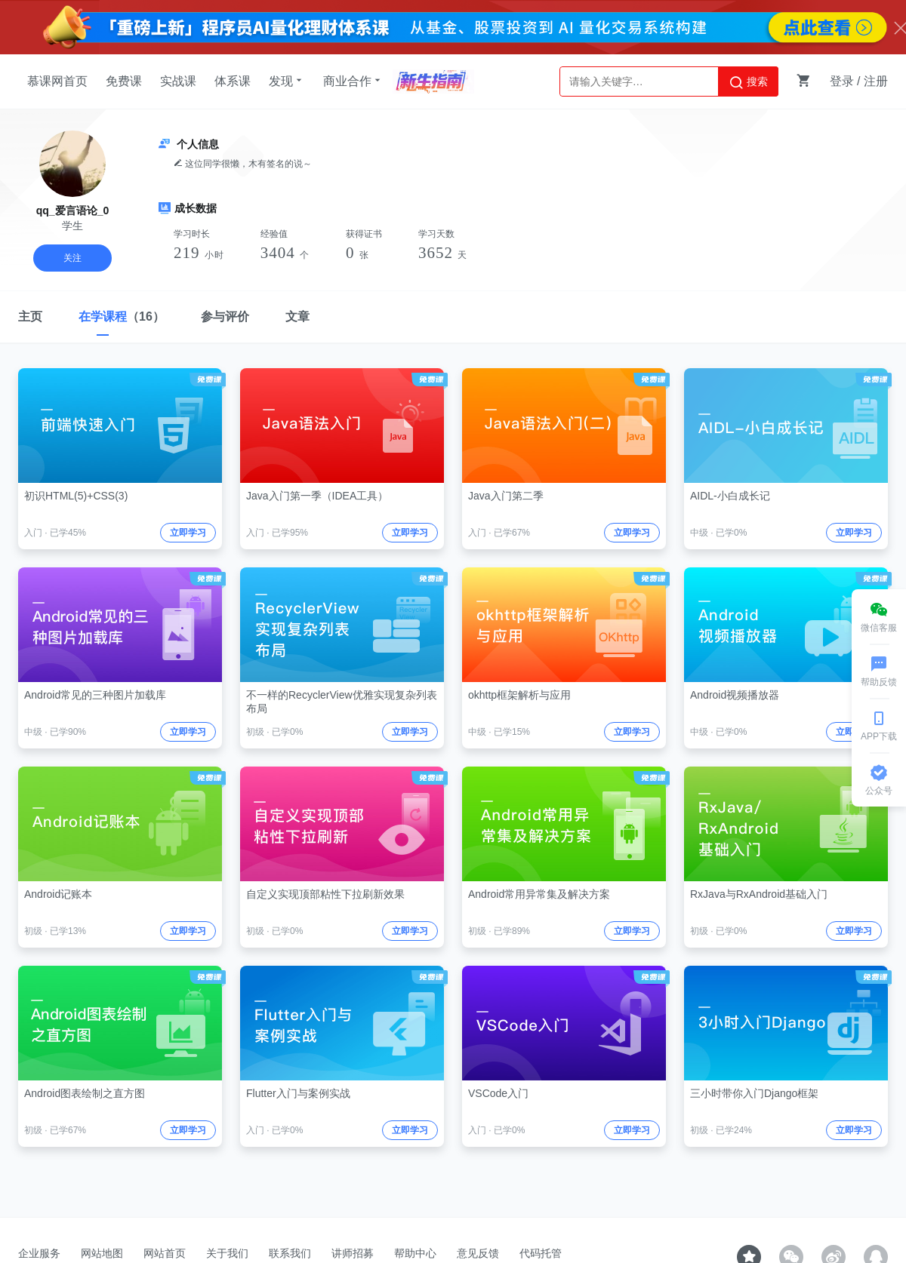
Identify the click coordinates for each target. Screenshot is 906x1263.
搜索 (748, 82)
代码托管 (540, 1253)
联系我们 (290, 1253)
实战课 (178, 81)
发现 (287, 81)
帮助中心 (415, 1253)
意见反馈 (478, 1253)
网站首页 (164, 1253)
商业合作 (353, 81)
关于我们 (227, 1253)
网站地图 (102, 1253)
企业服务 (39, 1253)
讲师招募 (352, 1253)
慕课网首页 (57, 81)
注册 (876, 81)
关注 (72, 258)
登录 (842, 81)
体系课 (232, 81)
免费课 (124, 81)
